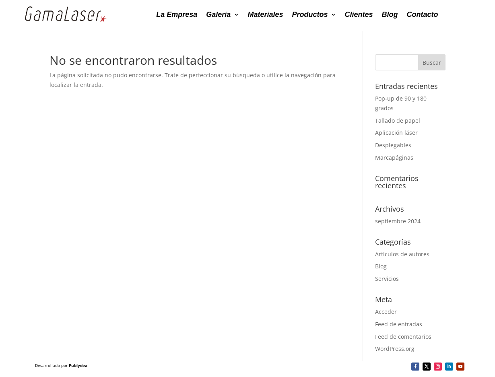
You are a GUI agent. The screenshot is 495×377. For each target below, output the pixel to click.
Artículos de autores (402, 254)
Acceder (386, 311)
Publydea (78, 365)
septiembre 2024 (398, 221)
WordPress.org (395, 348)
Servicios (387, 278)
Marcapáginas (394, 157)
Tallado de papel (397, 120)
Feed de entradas (398, 324)
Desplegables (393, 145)
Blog (381, 266)
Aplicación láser (396, 132)
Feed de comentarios (403, 336)
